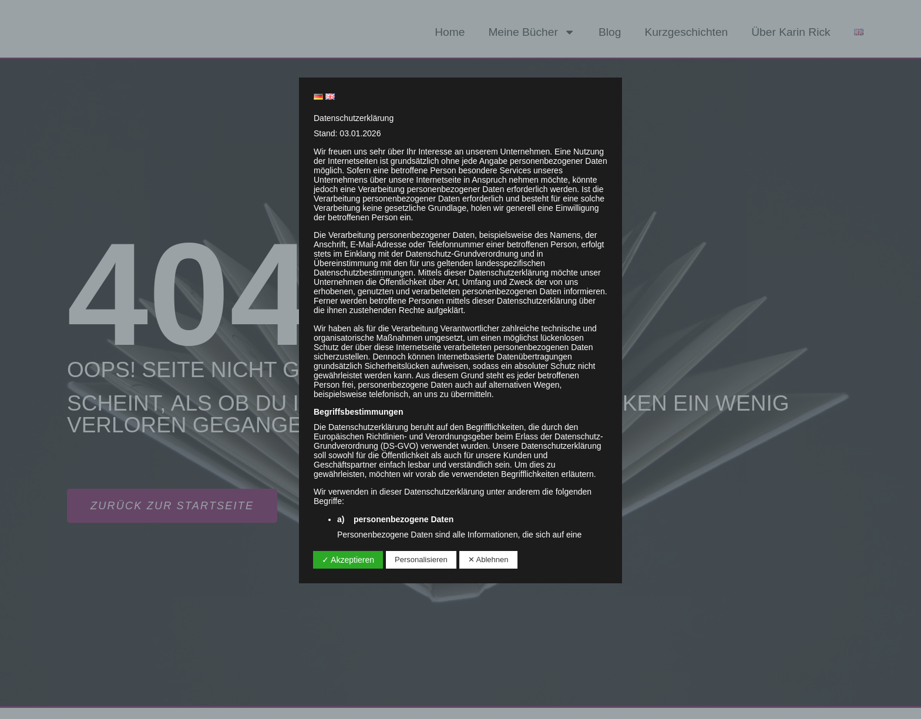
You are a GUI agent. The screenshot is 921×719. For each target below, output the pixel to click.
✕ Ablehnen (488, 559)
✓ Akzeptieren (348, 560)
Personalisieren (421, 559)
